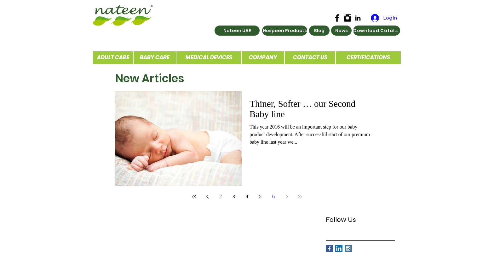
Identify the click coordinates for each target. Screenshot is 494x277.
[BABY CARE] (155, 57)
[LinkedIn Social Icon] (338, 248)
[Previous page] (207, 196)
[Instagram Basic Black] (347, 18)
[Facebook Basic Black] (337, 18)
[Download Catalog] (376, 31)
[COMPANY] (263, 57)
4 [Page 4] (247, 196)
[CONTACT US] (310, 57)
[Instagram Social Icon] (348, 248)
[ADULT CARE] (113, 57)
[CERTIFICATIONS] (368, 57)
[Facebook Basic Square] (329, 248)
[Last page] (300, 196)
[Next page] (286, 196)
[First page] (194, 196)
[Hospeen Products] (284, 31)
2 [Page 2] (220, 196)
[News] (341, 31)
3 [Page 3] (234, 196)
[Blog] (319, 31)
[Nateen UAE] (237, 31)
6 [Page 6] (273, 196)
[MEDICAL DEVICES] (208, 57)
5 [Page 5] (260, 196)
